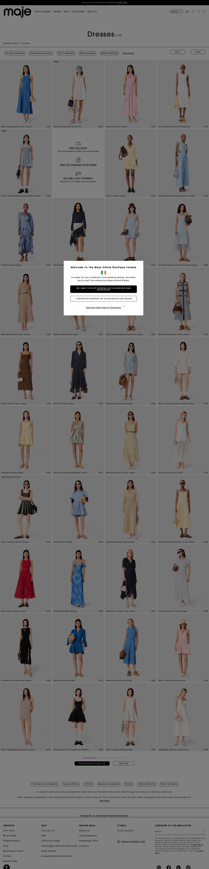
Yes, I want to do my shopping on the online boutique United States (104, 289)
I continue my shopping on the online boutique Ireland (104, 299)
